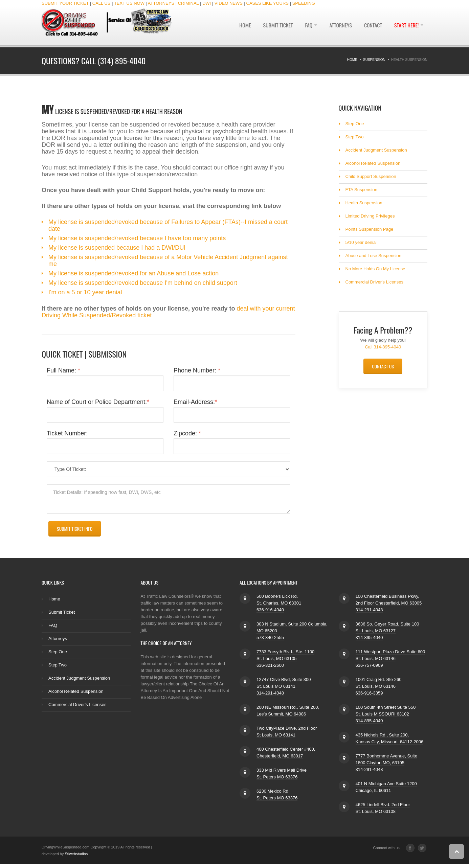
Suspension (374, 60)
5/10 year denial (361, 242)
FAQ (307, 26)
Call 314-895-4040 (383, 346)
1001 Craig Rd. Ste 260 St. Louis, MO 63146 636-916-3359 (379, 686)
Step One (354, 123)
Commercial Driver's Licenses (374, 282)
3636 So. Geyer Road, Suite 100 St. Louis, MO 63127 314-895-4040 (387, 630)
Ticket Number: (67, 433)
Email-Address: (195, 402)
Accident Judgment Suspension (376, 150)
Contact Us (383, 366)
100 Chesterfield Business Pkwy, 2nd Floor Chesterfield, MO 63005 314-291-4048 (389, 603)
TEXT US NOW (129, 3)
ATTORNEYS (161, 3)
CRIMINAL (188, 3)
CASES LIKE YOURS (267, 3)
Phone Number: (197, 370)
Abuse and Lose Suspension (373, 255)
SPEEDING (303, 3)
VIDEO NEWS (229, 3)
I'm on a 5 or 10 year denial (85, 292)
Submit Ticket (276, 26)
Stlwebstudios (76, 854)
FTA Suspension (361, 189)
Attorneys (339, 26)
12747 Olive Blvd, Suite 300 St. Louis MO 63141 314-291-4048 (283, 686)
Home (242, 26)
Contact (372, 26)
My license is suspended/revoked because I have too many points (137, 238)
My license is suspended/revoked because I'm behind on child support (142, 282)
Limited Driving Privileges (370, 216)
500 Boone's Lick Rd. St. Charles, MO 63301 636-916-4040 (278, 603)
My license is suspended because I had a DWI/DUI (116, 247)
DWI (206, 3)
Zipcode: (187, 433)
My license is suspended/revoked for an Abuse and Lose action (133, 273)
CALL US (101, 3)
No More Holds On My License (375, 268)
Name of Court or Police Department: (98, 402)
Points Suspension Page (369, 229)
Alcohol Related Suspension (373, 163)
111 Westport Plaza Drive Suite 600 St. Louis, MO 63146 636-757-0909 (390, 658)
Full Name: (63, 370)
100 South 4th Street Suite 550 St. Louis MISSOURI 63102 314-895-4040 (386, 714)
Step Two (354, 136)
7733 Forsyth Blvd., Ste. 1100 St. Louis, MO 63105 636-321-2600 (285, 658)
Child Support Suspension (370, 176)
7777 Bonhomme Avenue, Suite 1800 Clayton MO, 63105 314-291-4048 (387, 762)
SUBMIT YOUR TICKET (65, 3)
